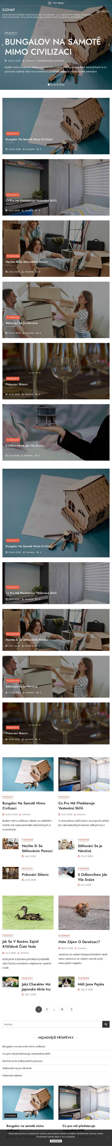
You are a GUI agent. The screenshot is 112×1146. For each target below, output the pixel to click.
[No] (108, 1137)
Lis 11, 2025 (13, 455)
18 (63, 1008)
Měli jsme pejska (91, 984)
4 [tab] (57, 85)
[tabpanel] (56, 45)
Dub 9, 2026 (14, 60)
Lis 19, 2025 (14, 394)
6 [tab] (63, 85)
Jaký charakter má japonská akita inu (36, 987)
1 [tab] (48, 85)
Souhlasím (56, 1141)
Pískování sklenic (17, 733)
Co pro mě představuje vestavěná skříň (31, 200)
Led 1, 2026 (14, 210)
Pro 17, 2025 (14, 333)
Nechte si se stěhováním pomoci (27, 640)
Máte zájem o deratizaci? (79, 941)
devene (30, 60)
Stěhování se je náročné (22, 686)
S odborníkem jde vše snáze (92, 877)
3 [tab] (54, 85)
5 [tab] (60, 85)
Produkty (11, 33)
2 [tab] (51, 85)
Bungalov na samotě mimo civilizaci (53, 47)
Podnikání (13, 256)
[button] (102, 11)
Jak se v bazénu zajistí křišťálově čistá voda (20, 944)
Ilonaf (8, 9)
